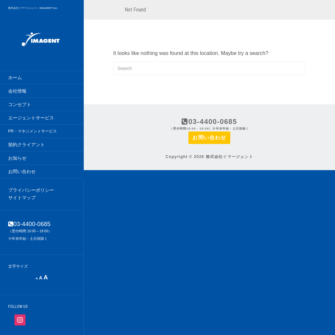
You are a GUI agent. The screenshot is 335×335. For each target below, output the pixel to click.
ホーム (15, 77)
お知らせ (17, 158)
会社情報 (17, 91)
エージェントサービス (31, 117)
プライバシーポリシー (31, 190)
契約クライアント (26, 144)
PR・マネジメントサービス (32, 131)
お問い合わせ (22, 171)
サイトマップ (22, 197)
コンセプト (19, 104)
